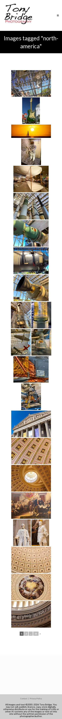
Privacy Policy (36, 698)
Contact (23, 698)
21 (36, 633)
